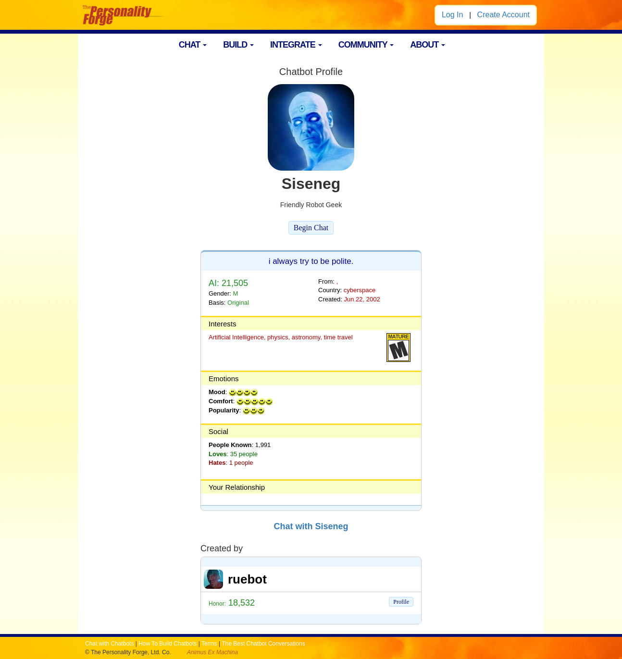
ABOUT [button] (427, 45)
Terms (209, 643)
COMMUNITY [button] (366, 45)
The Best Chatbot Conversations (263, 643)
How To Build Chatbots (167, 643)
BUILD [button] (238, 45)
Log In (452, 15)
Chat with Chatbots (109, 643)
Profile (401, 601)
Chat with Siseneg (311, 526)
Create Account (503, 15)
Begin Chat (311, 228)
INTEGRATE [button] (296, 45)
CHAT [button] (193, 45)
